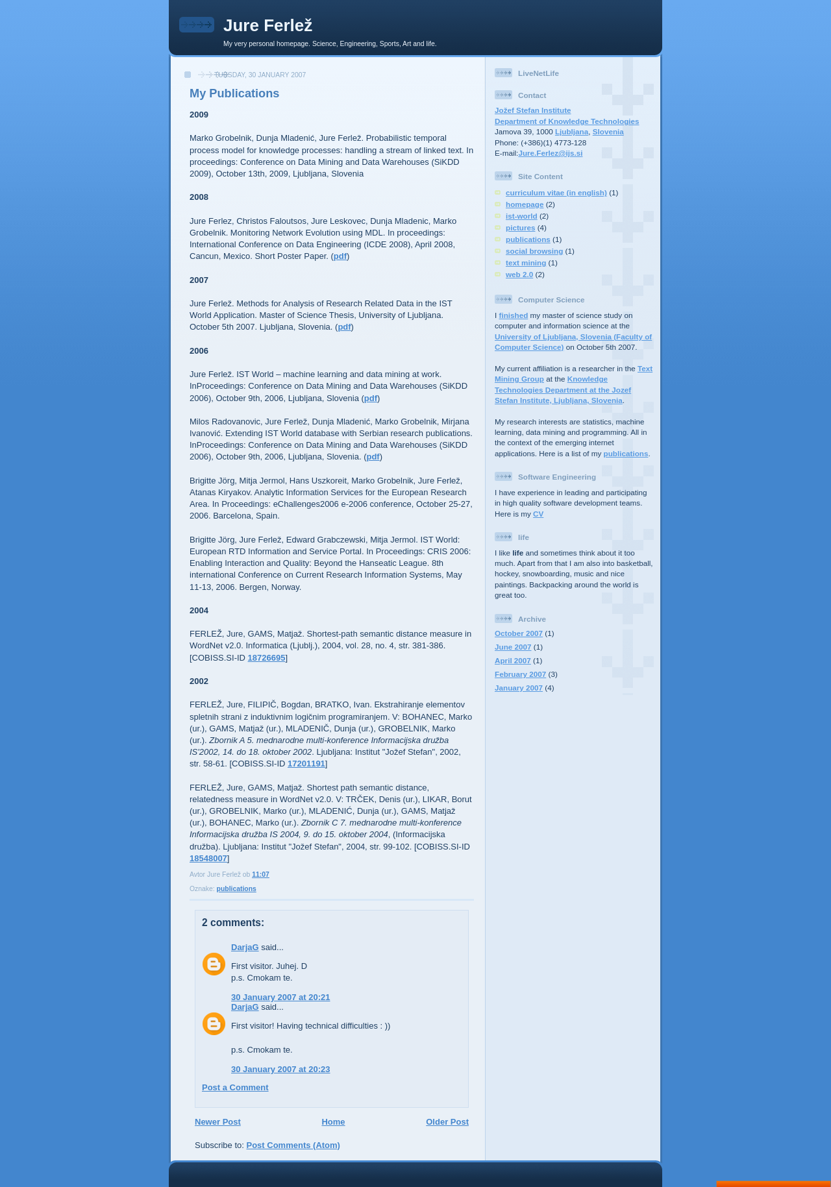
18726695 (267, 658)
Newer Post (218, 1122)
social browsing (534, 251)
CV (538, 513)
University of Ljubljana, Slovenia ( (555, 336)
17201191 (306, 763)
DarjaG (245, 947)
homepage (524, 204)
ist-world (522, 216)
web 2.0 (519, 274)
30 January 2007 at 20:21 (280, 997)
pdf (340, 256)
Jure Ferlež (267, 25)
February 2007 (520, 674)
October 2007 (519, 633)
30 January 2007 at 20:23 (280, 1069)
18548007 (208, 858)
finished (513, 315)
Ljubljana (571, 131)
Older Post (447, 1122)
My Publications (234, 93)
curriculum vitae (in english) (556, 192)
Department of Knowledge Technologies (567, 121)
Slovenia (608, 131)
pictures (520, 227)
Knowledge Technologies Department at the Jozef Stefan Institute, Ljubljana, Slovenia (563, 389)
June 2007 (513, 646)
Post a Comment (235, 1087)
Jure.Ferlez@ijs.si (550, 153)
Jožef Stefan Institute (533, 110)
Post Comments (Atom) (293, 1145)
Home (333, 1122)
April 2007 (513, 660)
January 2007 (519, 687)
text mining (526, 262)
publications (236, 888)
